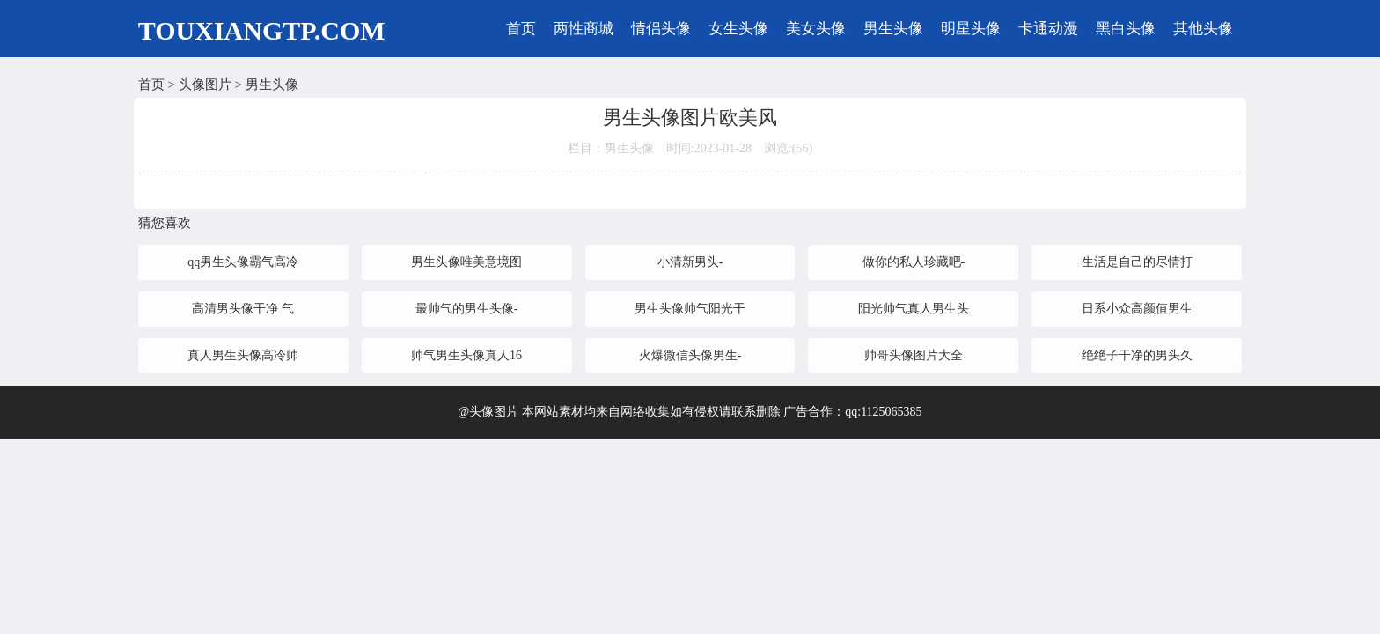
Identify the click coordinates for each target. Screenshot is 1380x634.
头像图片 (205, 84)
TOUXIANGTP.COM (261, 30)
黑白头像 (1126, 28)
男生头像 (893, 28)
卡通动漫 (1048, 28)
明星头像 (971, 28)
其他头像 (1203, 28)
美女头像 (816, 28)
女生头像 (738, 28)
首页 (521, 28)
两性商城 (583, 28)
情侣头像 (661, 28)
